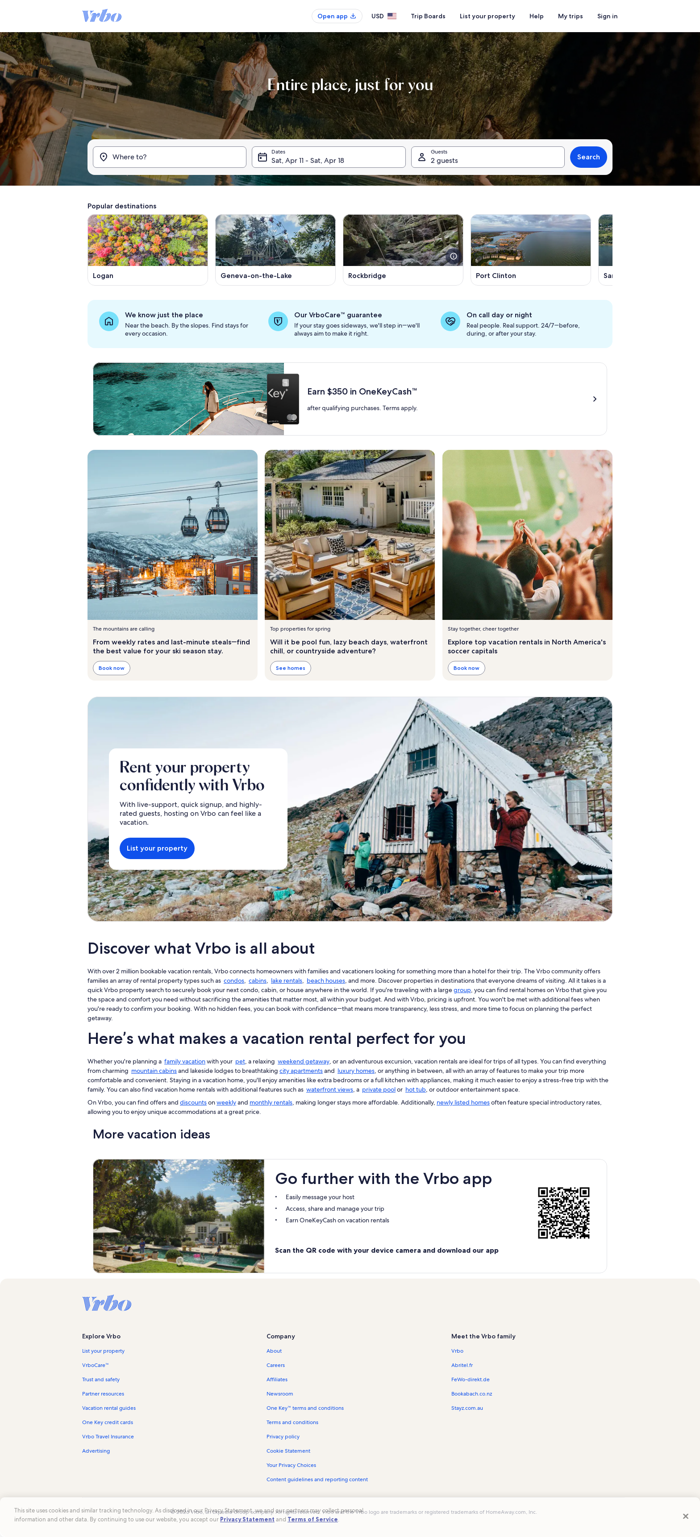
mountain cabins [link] (154, 1071)
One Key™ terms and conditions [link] (305, 1408)
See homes (290, 668)
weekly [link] (226, 1102)
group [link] (462, 990)
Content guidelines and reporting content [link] (317, 1479)
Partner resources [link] (103, 1393)
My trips (570, 16)
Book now (112, 668)
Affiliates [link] (277, 1379)
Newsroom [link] (280, 1393)
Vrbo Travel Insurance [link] (108, 1436)
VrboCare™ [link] (95, 1365)
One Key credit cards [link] (107, 1422)
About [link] (274, 1350)
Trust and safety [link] (101, 1379)
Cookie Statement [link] (288, 1450)
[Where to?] (169, 157)
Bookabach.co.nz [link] (471, 1393)
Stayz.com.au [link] (467, 1408)
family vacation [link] (184, 1061)
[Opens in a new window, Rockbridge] (403, 250)
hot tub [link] (415, 1089)
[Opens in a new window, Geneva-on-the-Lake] (275, 250)
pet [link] (240, 1061)
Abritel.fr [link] (462, 1365)
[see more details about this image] (454, 256)
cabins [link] (258, 980)
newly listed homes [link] (463, 1102)
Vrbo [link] (457, 1350)
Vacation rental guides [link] (109, 1408)
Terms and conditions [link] (292, 1422)
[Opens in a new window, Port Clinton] (531, 250)
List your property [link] (103, 1350)
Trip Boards (428, 16)
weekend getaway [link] (303, 1061)
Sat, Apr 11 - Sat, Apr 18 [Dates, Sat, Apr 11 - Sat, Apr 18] (307, 160)
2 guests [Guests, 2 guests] (444, 160)
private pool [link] (379, 1089)
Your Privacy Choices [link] (291, 1465)
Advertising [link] (96, 1450)
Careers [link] (276, 1365)
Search (588, 157)
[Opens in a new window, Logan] (148, 250)
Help (536, 16)
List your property (487, 16)
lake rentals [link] (286, 980)
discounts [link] (193, 1102)
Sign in (607, 16)
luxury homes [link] (356, 1071)
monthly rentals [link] (271, 1102)
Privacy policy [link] (283, 1436)
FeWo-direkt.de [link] (470, 1379)
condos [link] (234, 980)
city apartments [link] (301, 1071)
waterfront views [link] (329, 1089)
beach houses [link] (326, 980)
